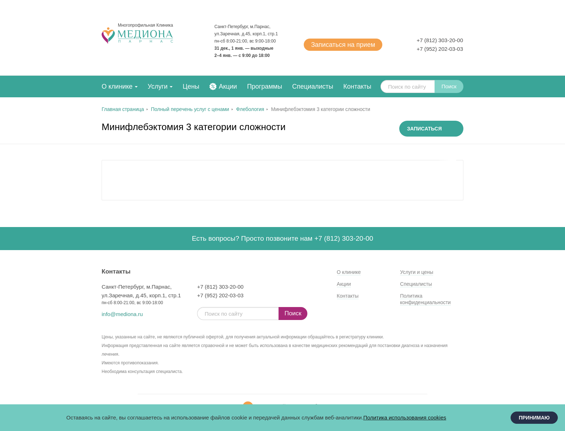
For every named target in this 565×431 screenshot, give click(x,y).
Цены (191, 86)
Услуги (158, 86)
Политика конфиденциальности (425, 299)
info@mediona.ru (122, 314)
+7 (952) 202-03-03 (440, 49)
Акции (228, 86)
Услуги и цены (416, 272)
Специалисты (312, 86)
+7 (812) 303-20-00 (440, 40)
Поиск (449, 86)
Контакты (357, 86)
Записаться (343, 44)
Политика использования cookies (404, 417)
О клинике (117, 86)
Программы (264, 86)
